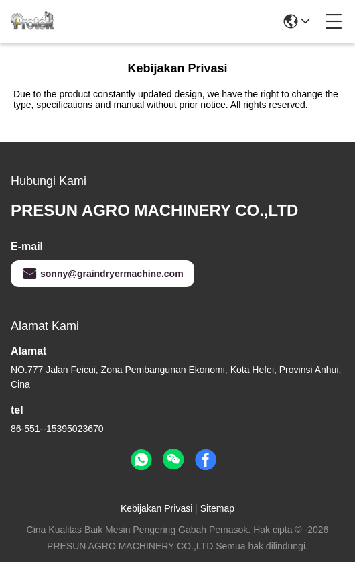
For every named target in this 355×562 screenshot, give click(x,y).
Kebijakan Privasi (156, 508)
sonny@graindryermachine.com (102, 273)
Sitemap (217, 508)
